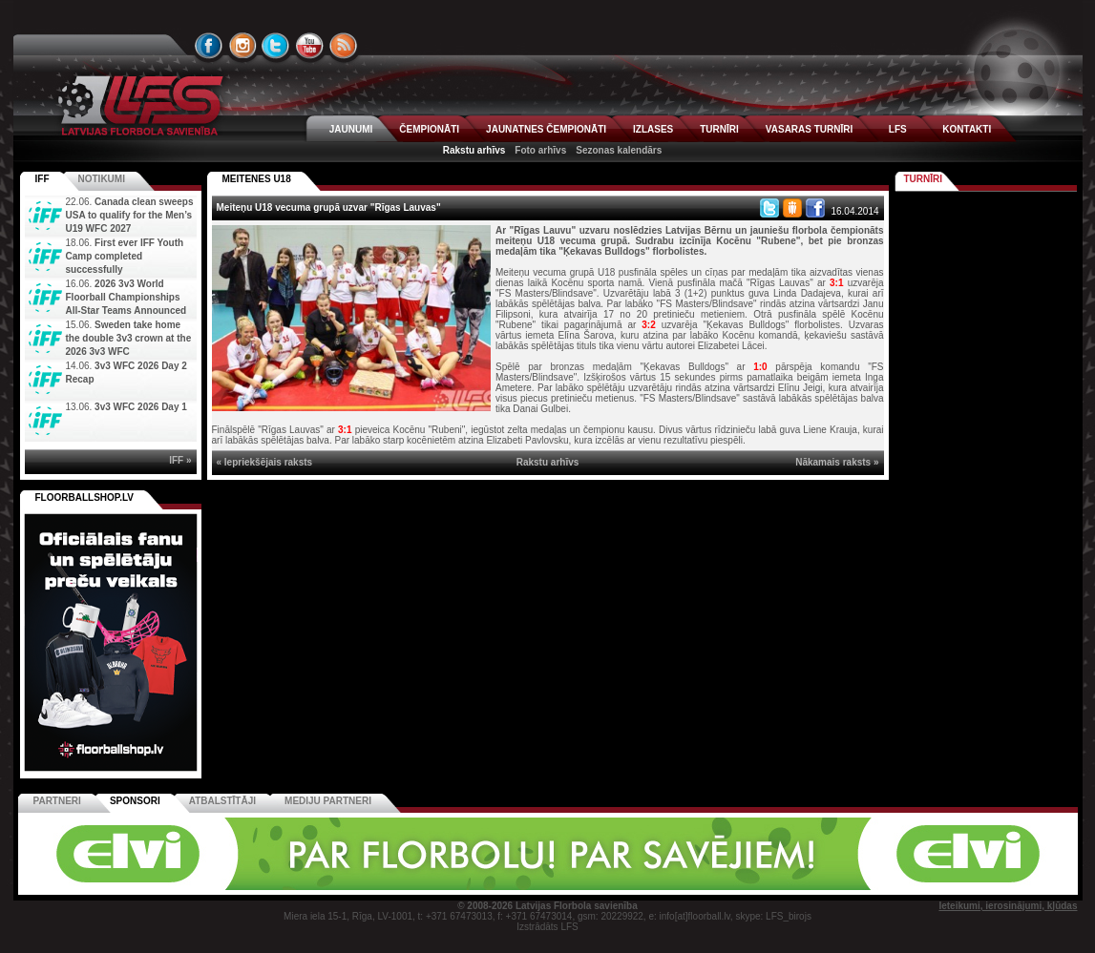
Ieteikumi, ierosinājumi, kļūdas (1007, 906)
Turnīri (923, 179)
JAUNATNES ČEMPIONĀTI (546, 129)
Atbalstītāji (222, 801)
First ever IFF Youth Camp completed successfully (125, 256)
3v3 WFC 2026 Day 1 (141, 407)
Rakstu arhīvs (474, 150)
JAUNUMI (351, 129)
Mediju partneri (327, 801)
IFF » (180, 460)
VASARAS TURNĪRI (809, 129)
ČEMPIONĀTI (429, 129)
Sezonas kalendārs (619, 150)
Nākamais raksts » (836, 462)
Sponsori (135, 801)
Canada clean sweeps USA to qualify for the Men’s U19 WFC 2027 (130, 215)
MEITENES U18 (256, 179)
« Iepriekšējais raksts (265, 462)
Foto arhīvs (540, 150)
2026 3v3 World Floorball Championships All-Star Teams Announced (126, 297)
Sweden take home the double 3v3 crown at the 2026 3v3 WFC (129, 338)
